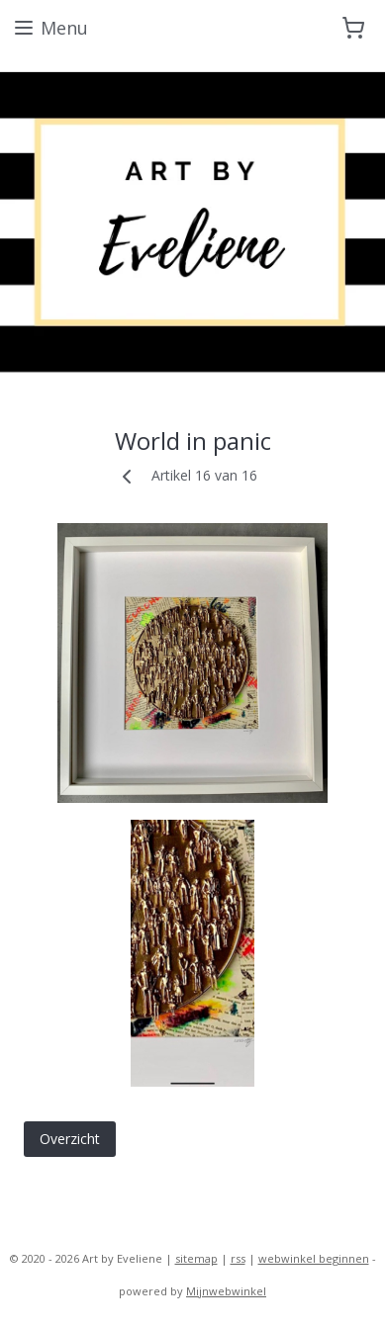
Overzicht (70, 1139)
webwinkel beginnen (313, 1258)
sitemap (196, 1258)
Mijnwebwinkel (226, 1290)
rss (238, 1258)
